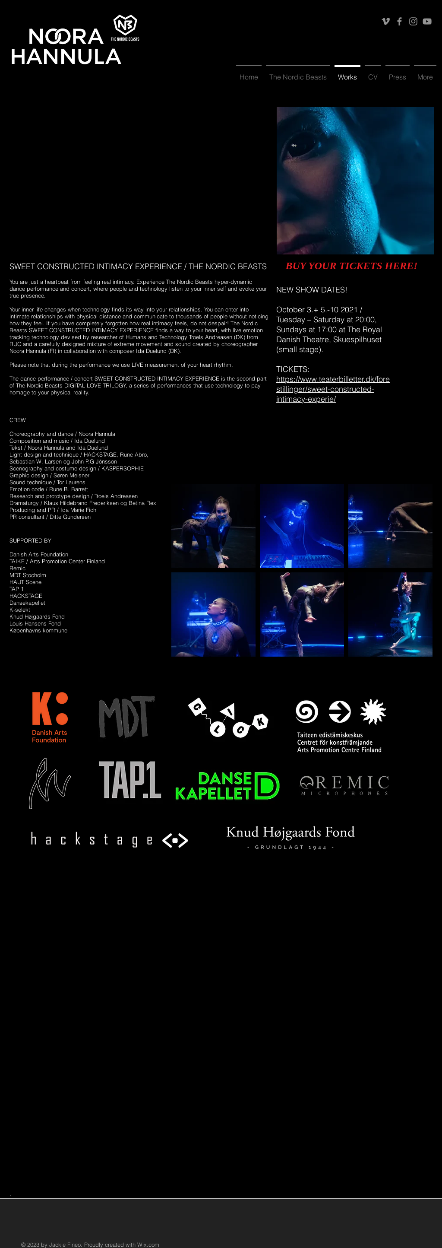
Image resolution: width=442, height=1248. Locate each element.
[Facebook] (399, 21)
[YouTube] (427, 21)
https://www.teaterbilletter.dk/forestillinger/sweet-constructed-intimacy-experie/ (333, 389)
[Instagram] (413, 21)
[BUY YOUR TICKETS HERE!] (351, 266)
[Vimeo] (385, 21)
